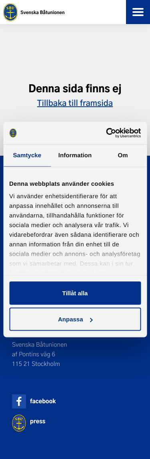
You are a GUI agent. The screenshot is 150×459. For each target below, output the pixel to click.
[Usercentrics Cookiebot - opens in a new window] (107, 133)
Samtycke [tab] (27, 155)
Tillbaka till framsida (75, 103)
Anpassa (75, 319)
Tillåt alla (75, 292)
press (37, 421)
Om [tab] (123, 155)
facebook (43, 401)
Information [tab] (75, 155)
